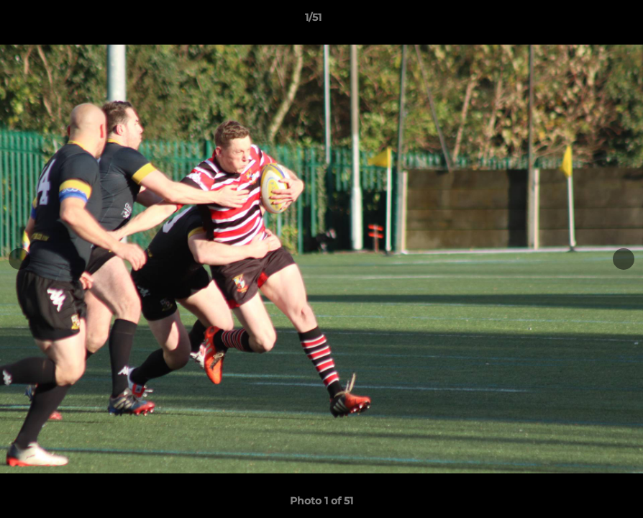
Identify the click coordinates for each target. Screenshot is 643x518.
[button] (582, 20)
